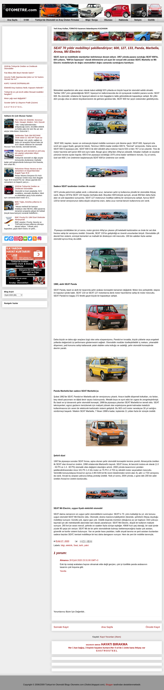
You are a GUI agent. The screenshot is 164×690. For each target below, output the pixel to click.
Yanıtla (63, 571)
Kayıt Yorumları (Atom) (110, 637)
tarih (81, 545)
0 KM (26, 20)
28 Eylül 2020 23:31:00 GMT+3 (83, 560)
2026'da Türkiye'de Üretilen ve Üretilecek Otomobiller (27, 187)
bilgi (63, 545)
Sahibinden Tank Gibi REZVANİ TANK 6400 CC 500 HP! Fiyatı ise (28, 136)
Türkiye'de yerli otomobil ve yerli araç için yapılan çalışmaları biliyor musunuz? (30, 153)
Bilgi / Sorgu (92, 20)
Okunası (108, 20)
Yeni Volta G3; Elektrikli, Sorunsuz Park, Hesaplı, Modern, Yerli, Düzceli (30, 121)
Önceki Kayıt (153, 627)
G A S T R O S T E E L (13, 107)
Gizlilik (151, 20)
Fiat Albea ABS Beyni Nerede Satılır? (19, 73)
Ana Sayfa (12, 20)
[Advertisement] (24, 43)
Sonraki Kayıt (61, 627)
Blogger (109, 685)
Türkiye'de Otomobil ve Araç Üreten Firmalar (57, 20)
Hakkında (123, 20)
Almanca (64, 560)
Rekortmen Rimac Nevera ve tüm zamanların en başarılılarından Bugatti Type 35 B (28, 171)
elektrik (69, 545)
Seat (76, 545)
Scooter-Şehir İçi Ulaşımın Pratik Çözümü (21, 103)
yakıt (86, 545)
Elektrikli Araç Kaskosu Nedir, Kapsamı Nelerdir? (23, 88)
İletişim (138, 20)
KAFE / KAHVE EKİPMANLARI (16, 83)
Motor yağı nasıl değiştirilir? (15, 98)
